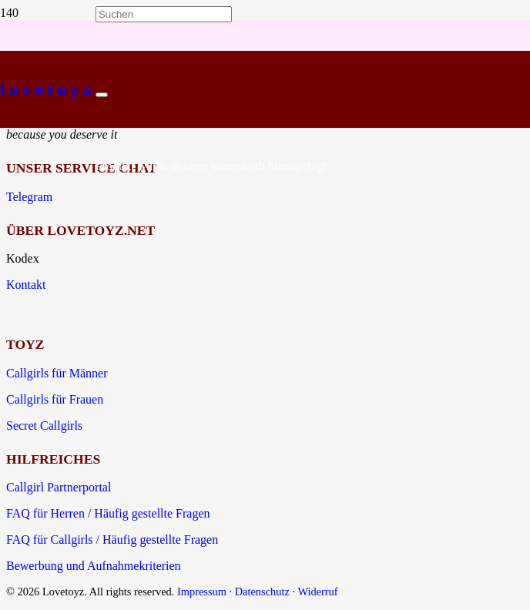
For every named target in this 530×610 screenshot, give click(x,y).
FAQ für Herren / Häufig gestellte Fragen (108, 513)
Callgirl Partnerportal (58, 487)
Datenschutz (262, 591)
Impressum (201, 591)
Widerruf (317, 591)
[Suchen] (164, 14)
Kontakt (26, 284)
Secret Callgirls (44, 425)
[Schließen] (102, 94)
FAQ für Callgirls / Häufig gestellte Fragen (112, 539)
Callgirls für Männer (57, 373)
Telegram (29, 196)
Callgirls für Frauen (54, 399)
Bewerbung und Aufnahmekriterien (93, 565)
